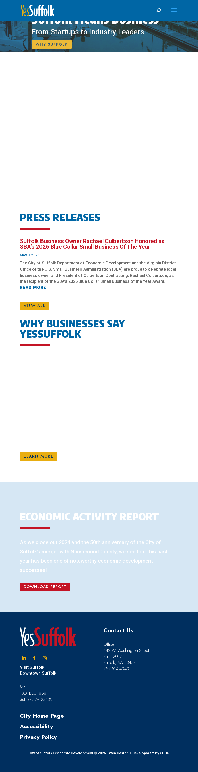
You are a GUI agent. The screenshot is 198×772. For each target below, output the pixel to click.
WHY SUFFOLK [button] (52, 44)
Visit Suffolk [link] (32, 667)
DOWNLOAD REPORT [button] (45, 587)
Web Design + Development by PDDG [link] (139, 753)
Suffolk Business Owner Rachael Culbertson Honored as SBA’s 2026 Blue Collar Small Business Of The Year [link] (92, 244)
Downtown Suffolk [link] (38, 673)
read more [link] (33, 287)
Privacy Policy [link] (38, 737)
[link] (37, 10)
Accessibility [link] (36, 726)
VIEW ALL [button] (35, 306)
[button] (174, 13)
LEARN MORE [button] (39, 456)
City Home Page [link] (42, 715)
